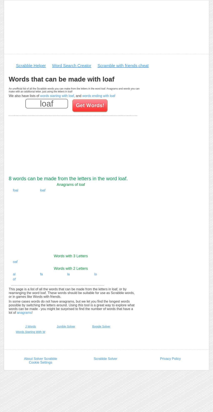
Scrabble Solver (105, 358)
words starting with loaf (57, 96)
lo (95, 274)
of (14, 279)
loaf (42, 190)
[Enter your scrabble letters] (46, 103)
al (14, 274)
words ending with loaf (98, 96)
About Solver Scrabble (40, 358)
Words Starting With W (30, 332)
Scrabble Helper (31, 65)
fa (41, 274)
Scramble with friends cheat (123, 65)
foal (15, 190)
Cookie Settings (40, 362)
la (68, 274)
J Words (30, 326)
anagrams (24, 312)
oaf (15, 262)
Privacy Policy (170, 358)
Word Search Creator (71, 65)
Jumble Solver (66, 326)
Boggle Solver (101, 326)
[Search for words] (90, 106)
